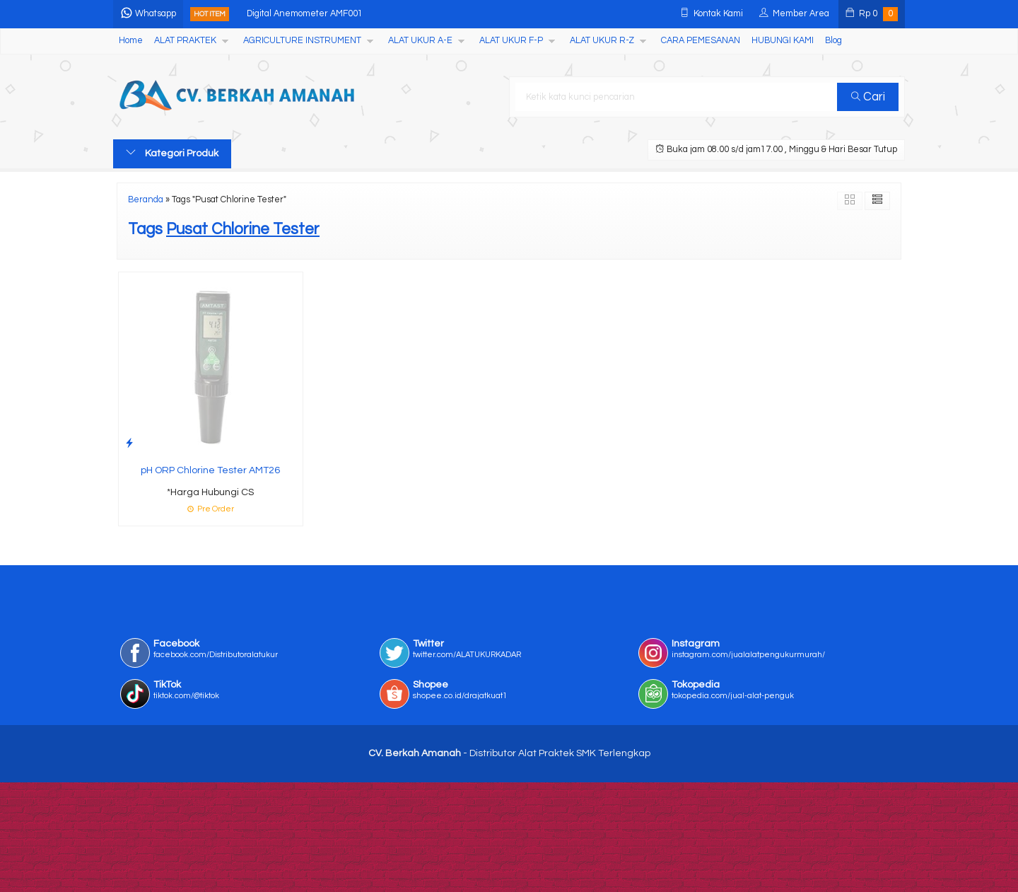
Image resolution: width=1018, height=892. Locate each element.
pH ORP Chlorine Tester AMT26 (210, 470)
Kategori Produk (172, 152)
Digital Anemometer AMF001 (305, 13)
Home (131, 40)
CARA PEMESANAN (700, 40)
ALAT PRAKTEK (185, 40)
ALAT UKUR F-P (511, 40)
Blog (833, 40)
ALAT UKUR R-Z (602, 40)
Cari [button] (868, 97)
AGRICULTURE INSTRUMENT (302, 40)
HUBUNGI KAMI (782, 40)
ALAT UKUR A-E (420, 40)
